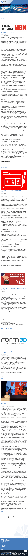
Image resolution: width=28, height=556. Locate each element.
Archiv (26, 20)
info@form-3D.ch (4, 376)
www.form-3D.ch (11, 376)
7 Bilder (2, 511)
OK (25, 551)
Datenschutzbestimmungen (6, 553)
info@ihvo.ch (3, 547)
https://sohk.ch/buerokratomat (6, 261)
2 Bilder (2, 328)
